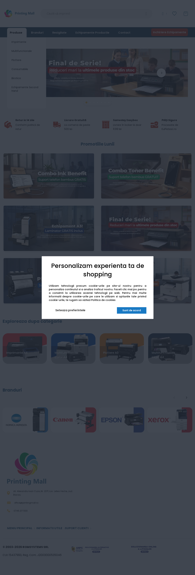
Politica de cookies (103, 300)
